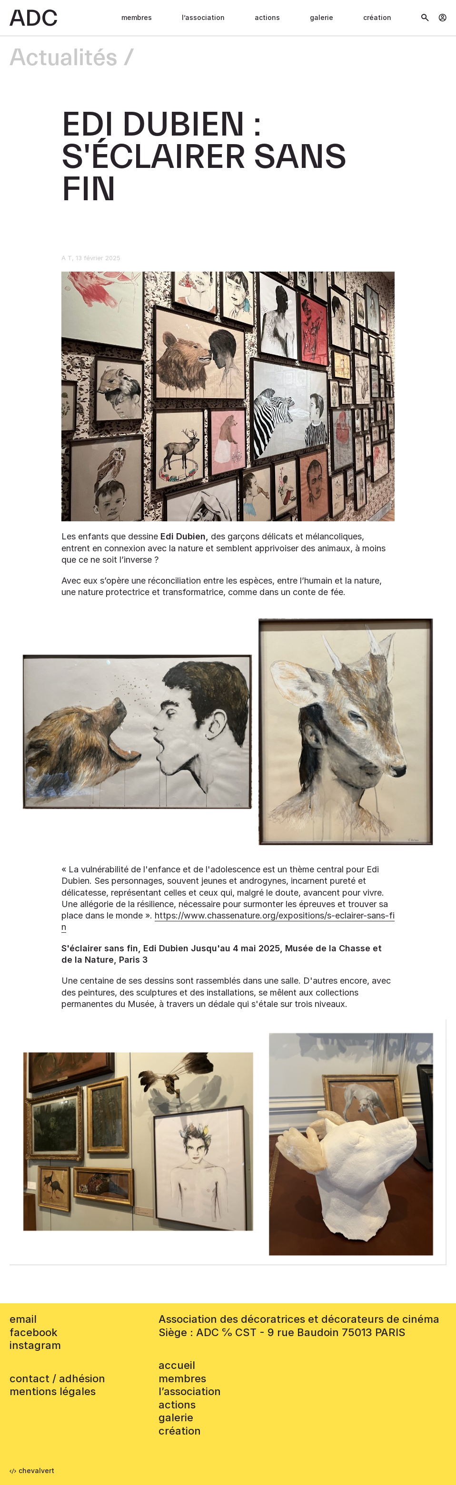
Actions (267, 17)
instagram (35, 1345)
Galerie (321, 17)
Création (377, 17)
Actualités (64, 58)
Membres (136, 17)
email (23, 1319)
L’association (203, 17)
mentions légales (53, 1391)
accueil (177, 1365)
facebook (34, 1332)
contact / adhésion (57, 1378)
